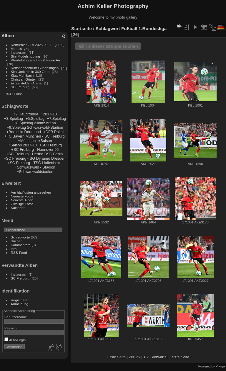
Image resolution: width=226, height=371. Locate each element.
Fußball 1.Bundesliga (144, 28)
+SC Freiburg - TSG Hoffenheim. (35, 163)
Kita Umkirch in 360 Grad (30, 71)
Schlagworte (20, 237)
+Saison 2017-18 (22, 145)
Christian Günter (23, 79)
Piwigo (220, 366)
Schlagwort (108, 28)
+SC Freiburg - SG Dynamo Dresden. (35, 158)
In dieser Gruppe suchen (112, 46)
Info (14, 249)
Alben (7, 35)
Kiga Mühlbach (22, 75)
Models (16, 48)
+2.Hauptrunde (25, 114)
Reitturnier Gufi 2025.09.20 (31, 45)
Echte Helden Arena (26, 83)
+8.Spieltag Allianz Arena (35, 123)
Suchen (17, 241)
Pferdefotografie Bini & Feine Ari (35, 60)
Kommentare (21, 245)
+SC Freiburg (50, 145)
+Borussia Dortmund (23, 132)
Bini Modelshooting (25, 56)
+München (27, 140)
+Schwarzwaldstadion (35, 171)
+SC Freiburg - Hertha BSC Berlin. (35, 154)
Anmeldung (20, 304)
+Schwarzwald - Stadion (35, 167)
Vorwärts (159, 357)
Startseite (81, 28)
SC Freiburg (20, 87)
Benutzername (15, 317)
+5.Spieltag (35, 118)
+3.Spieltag (13, 118)
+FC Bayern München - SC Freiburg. (35, 136)
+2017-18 (48, 114)
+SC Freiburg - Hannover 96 (35, 149)
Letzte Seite (180, 357)
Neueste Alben (22, 200)
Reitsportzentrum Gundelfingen (35, 68)
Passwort (11, 328)
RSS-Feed (19, 252)
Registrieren (20, 300)
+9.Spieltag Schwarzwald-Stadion (35, 127)
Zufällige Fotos (22, 204)
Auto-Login (15, 340)
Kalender (18, 208)
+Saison (45, 140)
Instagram (18, 52)
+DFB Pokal (53, 132)
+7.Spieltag (56, 118)
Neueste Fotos (22, 196)
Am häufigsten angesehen (31, 192)
